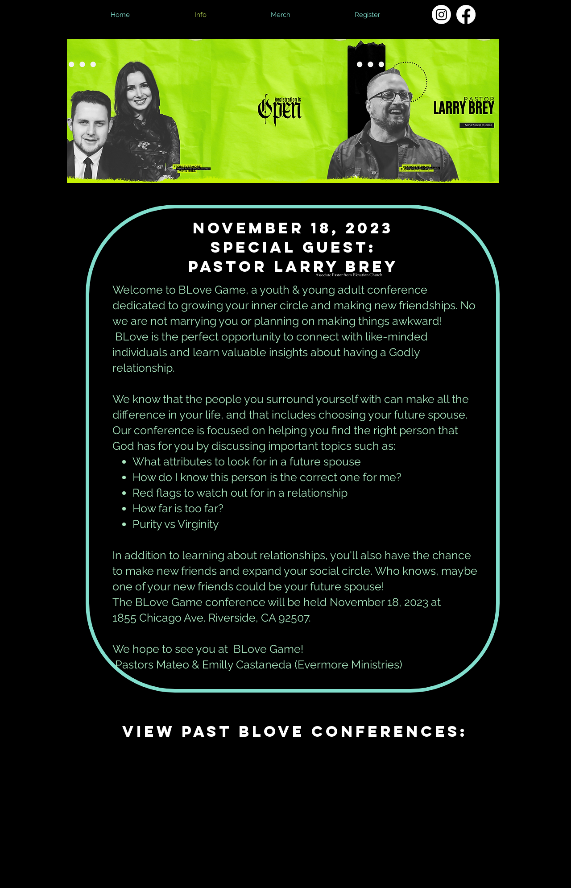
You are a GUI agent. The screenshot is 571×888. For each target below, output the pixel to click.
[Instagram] (441, 14)
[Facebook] (466, 14)
